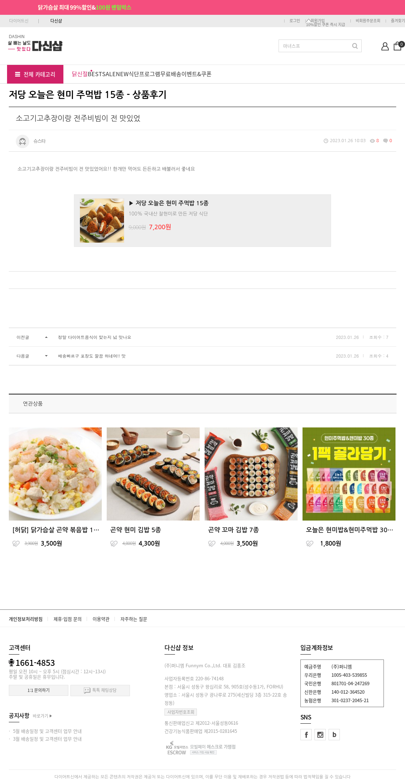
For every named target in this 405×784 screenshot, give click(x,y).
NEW (122, 74)
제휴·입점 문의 (68, 618)
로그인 (294, 21)
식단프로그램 (144, 74)
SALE (109, 74)
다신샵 (56, 21)
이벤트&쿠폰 (196, 74)
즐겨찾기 (398, 21)
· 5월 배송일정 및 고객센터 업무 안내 (45, 731)
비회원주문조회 (368, 21)
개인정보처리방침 (26, 618)
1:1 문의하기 (38, 690)
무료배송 (170, 74)
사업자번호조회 (180, 712)
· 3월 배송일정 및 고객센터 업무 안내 (45, 738)
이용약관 (101, 618)
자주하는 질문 (133, 618)
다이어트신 (19, 21)
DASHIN (17, 36)
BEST (95, 74)
